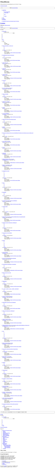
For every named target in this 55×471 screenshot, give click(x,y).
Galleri (4, 439)
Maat (11, 308)
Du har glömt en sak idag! (6, 141)
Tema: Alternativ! (7, 446)
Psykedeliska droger (5, 386)
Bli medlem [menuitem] (4, 19)
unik (11, 60)
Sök (10, 28)
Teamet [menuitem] (5, 16)
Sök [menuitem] (4, 14)
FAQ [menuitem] (3, 17)
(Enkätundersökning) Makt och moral (8, 159)
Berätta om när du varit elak (6, 272)
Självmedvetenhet (5, 252)
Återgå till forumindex (3, 427)
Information (4, 444)
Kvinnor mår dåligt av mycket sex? (7, 45)
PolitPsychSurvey (13, 162)
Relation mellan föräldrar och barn (7, 343)
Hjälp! (4, 438)
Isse (3, 195)
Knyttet (4, 50)
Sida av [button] (4, 31)
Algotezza (4, 114)
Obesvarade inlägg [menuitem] (7, 11)
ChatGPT (3, 362)
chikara (11, 204)
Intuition (3, 240)
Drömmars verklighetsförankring (7, 296)
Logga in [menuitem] (3, 18)
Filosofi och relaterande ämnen (7, 430)
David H (4, 96)
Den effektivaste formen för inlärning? (8, 55)
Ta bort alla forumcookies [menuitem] (6, 462)
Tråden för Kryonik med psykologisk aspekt (9, 119)
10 (4, 246)
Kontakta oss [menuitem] (4, 464)
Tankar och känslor (6, 437)
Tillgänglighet (4, 281)
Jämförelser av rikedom (6, 101)
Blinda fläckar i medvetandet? (6, 356)
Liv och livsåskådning (5, 113)
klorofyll (4, 177)
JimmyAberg (5, 351)
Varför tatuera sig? (5, 62)
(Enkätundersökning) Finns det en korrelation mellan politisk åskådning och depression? (15, 325)
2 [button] (2, 34)
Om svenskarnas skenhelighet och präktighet (9, 264)
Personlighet (4, 192)
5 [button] (2, 37)
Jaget (3, 331)
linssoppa (4, 320)
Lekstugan (4, 440)
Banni (4, 217)
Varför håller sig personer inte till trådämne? (9, 302)
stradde (4, 381)
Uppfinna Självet (5, 74)
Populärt (3, 107)
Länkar (4, 442)
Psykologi (2, 23)
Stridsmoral (4, 68)
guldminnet (12, 395)
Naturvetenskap (5, 433)
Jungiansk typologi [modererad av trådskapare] (9, 222)
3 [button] (2, 35)
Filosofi (4, 431)
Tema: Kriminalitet (7, 447)
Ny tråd (1, 26)
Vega (11, 72)
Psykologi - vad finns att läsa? (6, 392)
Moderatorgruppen (7, 25)
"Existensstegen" (4, 370)
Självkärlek (4, 153)
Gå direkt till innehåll (3, 5)
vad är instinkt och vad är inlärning (7, 398)
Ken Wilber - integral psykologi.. (7, 378)
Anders (11, 66)
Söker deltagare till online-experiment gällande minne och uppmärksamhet (13, 216)
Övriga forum (4, 436)
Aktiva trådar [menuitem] (6, 12)
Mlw (6, 136)
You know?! (4, 80)
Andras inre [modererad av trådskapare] (8, 310)
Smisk (11, 230)
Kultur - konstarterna (6, 435)
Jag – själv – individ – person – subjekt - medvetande (10, 288)
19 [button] (2, 39)
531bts (11, 52)
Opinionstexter (5, 441)
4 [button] (2, 36)
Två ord (3, 147)
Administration (4, 443)
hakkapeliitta (12, 270)
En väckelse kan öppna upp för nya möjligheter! (9, 200)
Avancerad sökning (15, 7)
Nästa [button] (3, 425)
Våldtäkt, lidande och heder (6, 319)
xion (4, 57)
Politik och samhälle (6, 434)
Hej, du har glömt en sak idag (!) (7, 88)
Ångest (3, 182)
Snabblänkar (4, 10)
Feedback (4, 448)
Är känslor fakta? (5, 206)
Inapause (11, 189)
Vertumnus (12, 261)
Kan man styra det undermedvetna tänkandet (9, 258)
